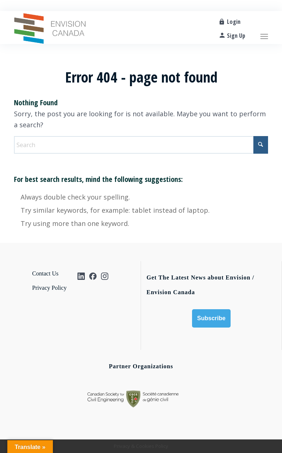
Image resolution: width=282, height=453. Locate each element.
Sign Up (236, 36)
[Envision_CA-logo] (50, 27)
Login (234, 22)
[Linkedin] (81, 276)
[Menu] (264, 27)
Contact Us (45, 273)
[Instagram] (104, 276)
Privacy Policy (49, 288)
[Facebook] (93, 276)
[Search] (141, 145)
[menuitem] (264, 27)
